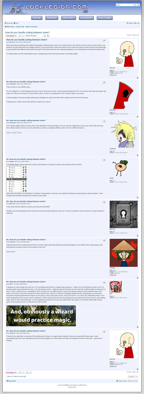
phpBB (66, 385)
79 (113, 231)
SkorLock (112, 67)
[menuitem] (15, 23)
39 (113, 151)
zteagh (111, 178)
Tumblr (19, 132)
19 (113, 180)
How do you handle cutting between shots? (27, 32)
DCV (111, 293)
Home (37, 18)
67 (113, 70)
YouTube (105, 18)
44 (113, 296)
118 (114, 270)
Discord (86, 18)
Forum (51, 18)
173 (114, 112)
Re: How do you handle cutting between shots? (26, 82)
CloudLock (113, 148)
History (68, 18)
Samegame (113, 110)
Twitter (8, 132)
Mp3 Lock (112, 229)
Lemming (112, 267)
